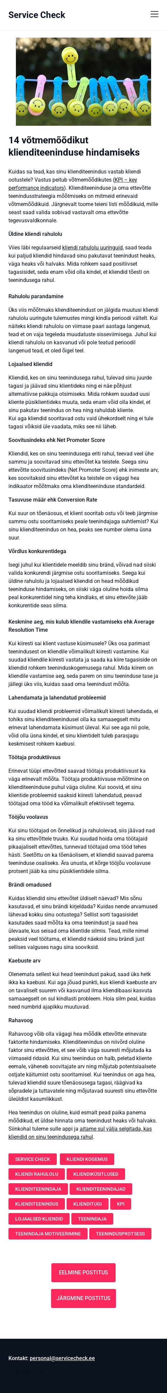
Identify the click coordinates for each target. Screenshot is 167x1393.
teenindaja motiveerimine (48, 1233)
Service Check (36, 15)
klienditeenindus (36, 1204)
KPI (120, 1204)
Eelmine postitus (83, 1272)
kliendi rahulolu (36, 1174)
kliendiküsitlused (95, 1174)
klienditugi (87, 1204)
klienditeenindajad (100, 1189)
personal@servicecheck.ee (62, 1358)
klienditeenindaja (38, 1189)
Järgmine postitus (83, 1298)
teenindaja (92, 1219)
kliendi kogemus (87, 1159)
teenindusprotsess (120, 1233)
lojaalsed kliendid (39, 1219)
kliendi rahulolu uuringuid (92, 247)
